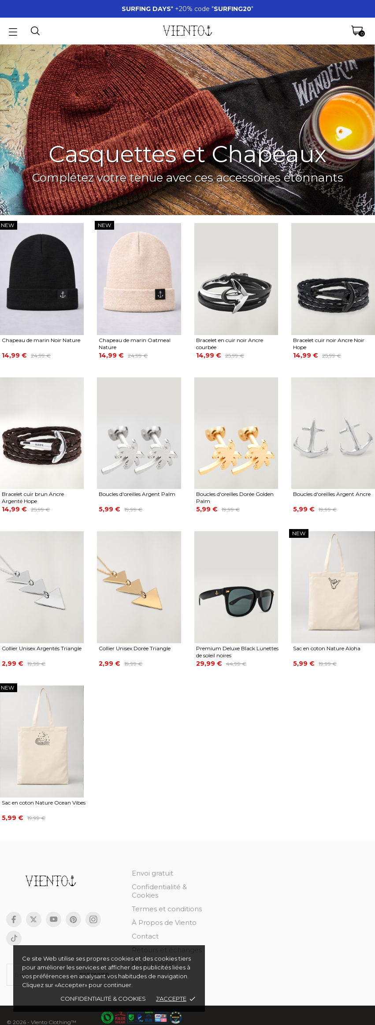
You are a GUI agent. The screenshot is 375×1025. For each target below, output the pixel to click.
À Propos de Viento (164, 922)
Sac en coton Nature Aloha (326, 648)
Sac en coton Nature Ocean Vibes (43, 802)
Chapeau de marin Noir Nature (41, 340)
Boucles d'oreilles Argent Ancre (332, 494)
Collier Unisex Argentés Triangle (42, 648)
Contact (145, 936)
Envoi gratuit (152, 873)
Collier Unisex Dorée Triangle (135, 648)
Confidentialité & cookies (103, 998)
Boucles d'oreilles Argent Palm (137, 494)
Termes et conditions (167, 909)
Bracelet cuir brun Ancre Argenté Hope (33, 497)
